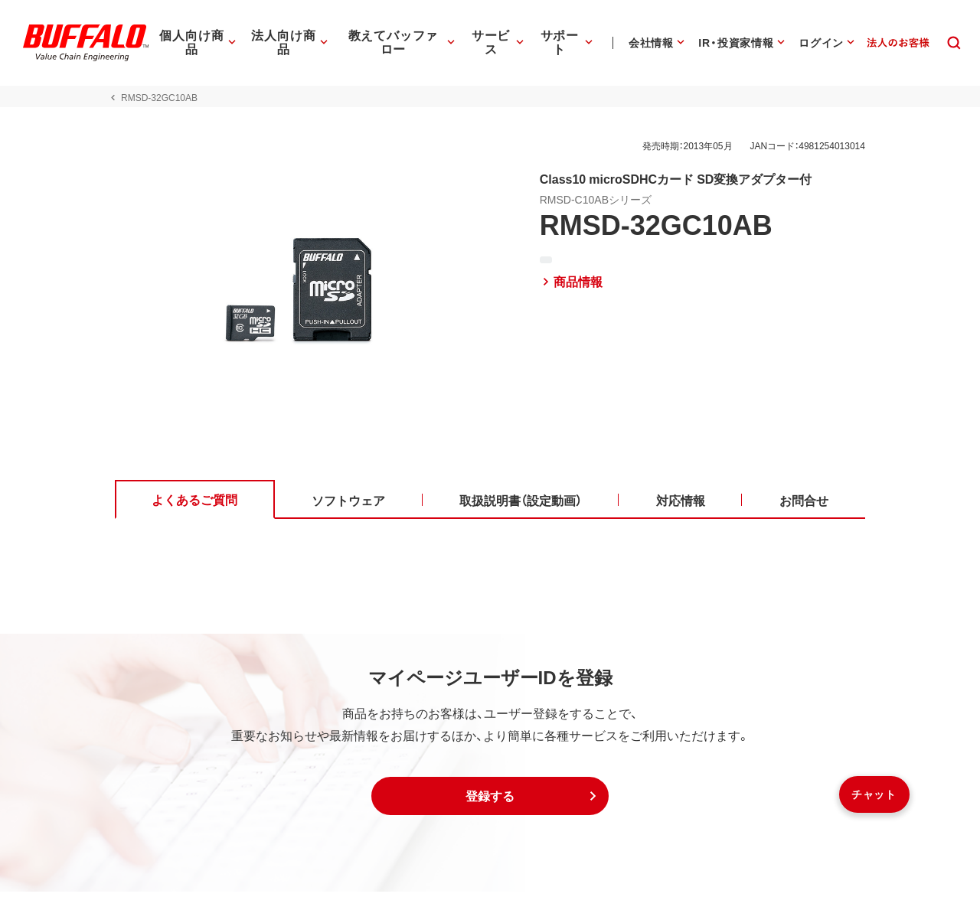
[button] (490, 801)
